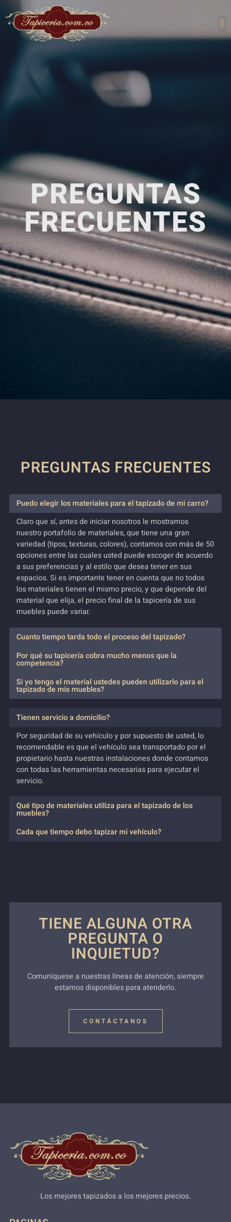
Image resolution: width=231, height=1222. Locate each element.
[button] (221, 23)
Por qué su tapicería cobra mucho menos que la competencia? (96, 659)
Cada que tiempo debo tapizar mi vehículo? (88, 832)
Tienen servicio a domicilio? (63, 717)
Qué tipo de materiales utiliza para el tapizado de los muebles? (104, 809)
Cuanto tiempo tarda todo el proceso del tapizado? (101, 637)
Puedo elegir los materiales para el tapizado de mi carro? (112, 503)
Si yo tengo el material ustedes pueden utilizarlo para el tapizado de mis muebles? (109, 685)
